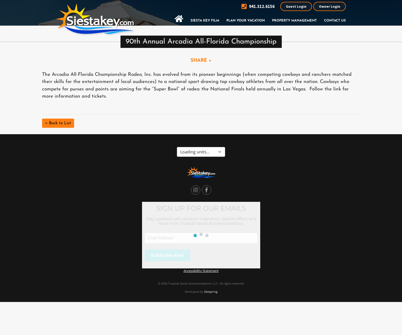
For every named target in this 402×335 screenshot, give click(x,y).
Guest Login (296, 6)
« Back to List (58, 123)
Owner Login (329, 6)
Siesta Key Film (204, 20)
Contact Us (335, 20)
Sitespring (210, 292)
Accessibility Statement (201, 270)
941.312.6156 (258, 6)
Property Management (294, 20)
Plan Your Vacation (245, 20)
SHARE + (201, 60)
